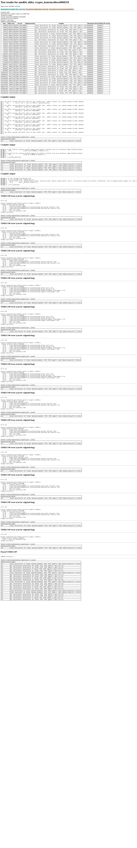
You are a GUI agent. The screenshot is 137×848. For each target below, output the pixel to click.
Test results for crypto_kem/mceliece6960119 (61, 9)
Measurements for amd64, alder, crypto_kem (13, 9)
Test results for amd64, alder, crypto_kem (37, 9)
